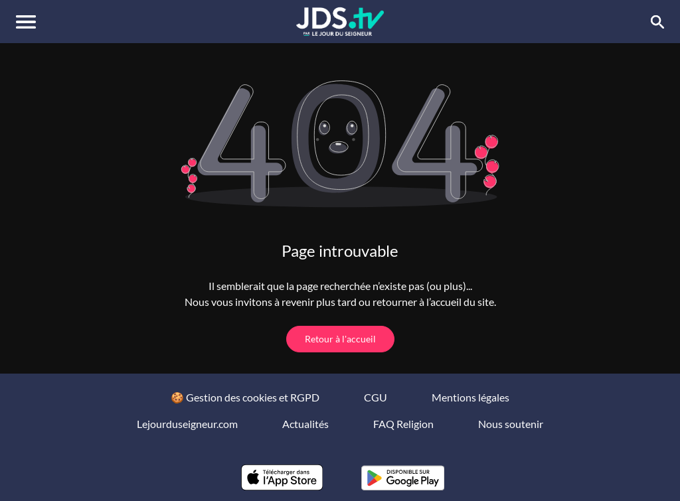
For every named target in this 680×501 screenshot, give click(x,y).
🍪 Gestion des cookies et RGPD (245, 397)
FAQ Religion (403, 423)
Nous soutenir (510, 423)
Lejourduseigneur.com (187, 423)
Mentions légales (470, 397)
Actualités (305, 423)
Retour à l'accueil (340, 338)
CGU (375, 397)
